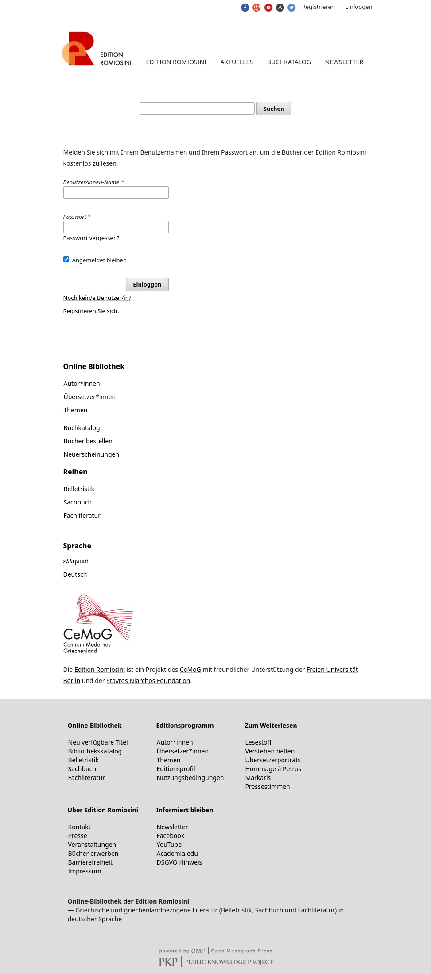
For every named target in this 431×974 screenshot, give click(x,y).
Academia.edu (177, 853)
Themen (76, 410)
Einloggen (358, 7)
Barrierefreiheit (90, 862)
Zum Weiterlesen (271, 725)
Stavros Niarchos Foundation (148, 680)
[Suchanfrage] (197, 108)
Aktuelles (237, 62)
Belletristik (79, 489)
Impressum (84, 871)
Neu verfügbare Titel (98, 742)
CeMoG (190, 669)
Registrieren (318, 7)
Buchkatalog (289, 62)
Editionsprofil (176, 768)
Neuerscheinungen (92, 454)
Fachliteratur (82, 515)
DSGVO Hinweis (179, 862)
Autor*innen (82, 383)
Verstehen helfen (270, 751)
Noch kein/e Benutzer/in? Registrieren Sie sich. (97, 304)
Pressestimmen (267, 786)
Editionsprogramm (185, 725)
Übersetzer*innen (90, 396)
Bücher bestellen (88, 441)
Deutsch (75, 574)
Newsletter (344, 62)
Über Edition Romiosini (103, 810)
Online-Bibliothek (95, 725)
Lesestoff (258, 742)
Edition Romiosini (176, 62)
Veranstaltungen (92, 844)
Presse (77, 835)
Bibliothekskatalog (95, 751)
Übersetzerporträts (273, 760)
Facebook (171, 835)
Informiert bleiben (185, 810)
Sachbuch (78, 502)
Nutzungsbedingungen (190, 777)
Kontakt (79, 827)
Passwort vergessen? (91, 238)
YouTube (169, 844)
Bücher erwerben (93, 853)
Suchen (274, 109)
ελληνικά (76, 561)
